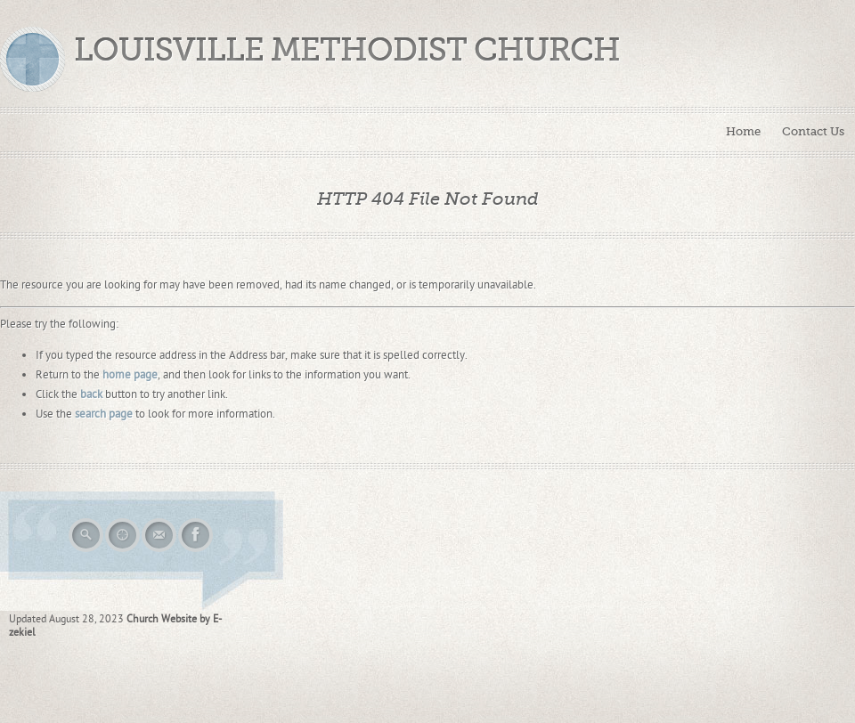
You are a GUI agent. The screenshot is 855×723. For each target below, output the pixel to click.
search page (104, 414)
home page (130, 375)
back (91, 394)
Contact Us (813, 131)
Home (743, 131)
